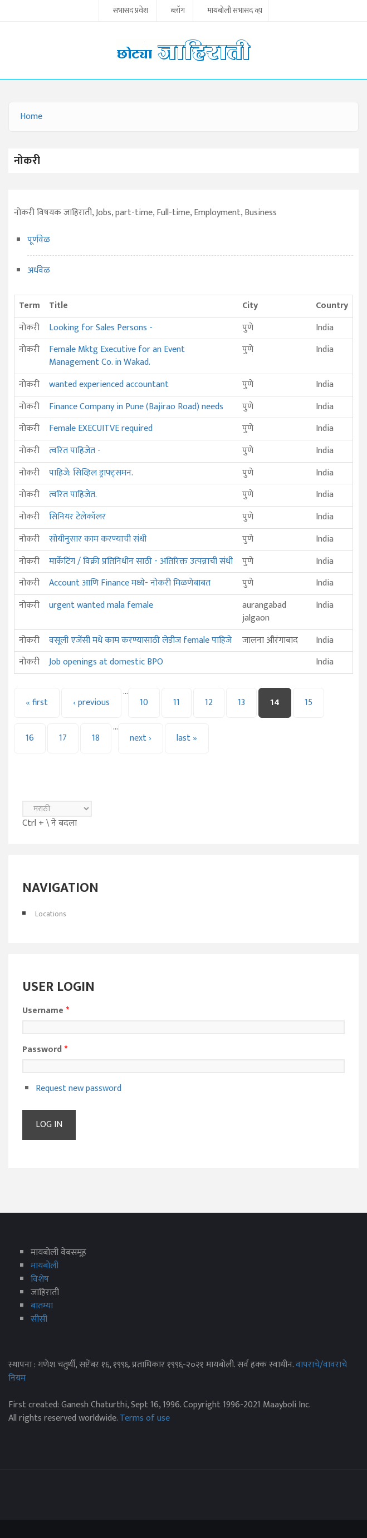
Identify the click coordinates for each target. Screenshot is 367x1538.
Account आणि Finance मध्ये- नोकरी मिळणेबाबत (130, 583)
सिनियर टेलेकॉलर (77, 516)
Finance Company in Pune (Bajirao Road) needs (136, 406)
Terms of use (145, 1418)
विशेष (40, 1279)
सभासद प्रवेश (130, 11)
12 (209, 702)
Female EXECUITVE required (101, 428)
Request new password (78, 1088)
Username (45, 1011)
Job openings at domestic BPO (106, 661)
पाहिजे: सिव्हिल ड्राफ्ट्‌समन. (91, 472)
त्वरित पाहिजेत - (75, 450)
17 (63, 738)
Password (44, 1049)
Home (31, 116)
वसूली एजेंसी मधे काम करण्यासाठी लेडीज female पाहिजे (140, 640)
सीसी (39, 1319)
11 (176, 702)
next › (140, 738)
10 (144, 702)
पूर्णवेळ (38, 239)
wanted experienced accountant (109, 384)
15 (308, 702)
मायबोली (44, 1265)
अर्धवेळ (38, 270)
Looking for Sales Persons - (101, 327)
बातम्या (42, 1305)
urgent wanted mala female (101, 605)
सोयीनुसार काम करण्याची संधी (97, 539)
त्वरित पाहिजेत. (73, 494)
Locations (50, 914)
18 (96, 738)
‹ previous (91, 702)
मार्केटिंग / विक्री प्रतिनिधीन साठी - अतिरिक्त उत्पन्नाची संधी (141, 561)
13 (241, 702)
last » (187, 738)
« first (37, 702)
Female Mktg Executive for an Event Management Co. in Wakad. (117, 356)
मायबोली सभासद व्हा (234, 11)
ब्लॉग (177, 11)
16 (30, 738)
